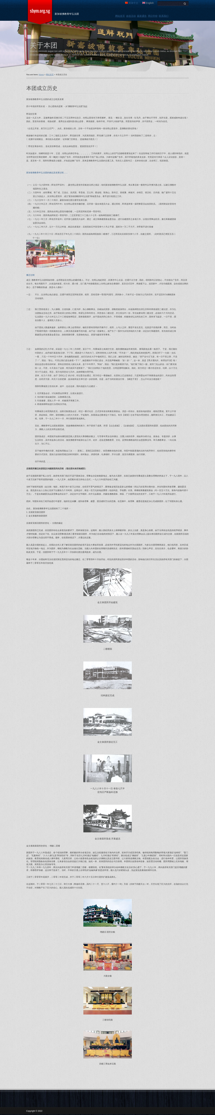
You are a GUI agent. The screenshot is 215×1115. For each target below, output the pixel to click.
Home (41, 75)
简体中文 (131, 3)
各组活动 (131, 16)
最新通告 (142, 16)
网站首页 (120, 16)
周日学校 (153, 16)
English (148, 3)
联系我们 (163, 16)
